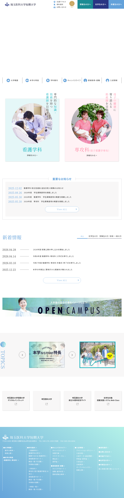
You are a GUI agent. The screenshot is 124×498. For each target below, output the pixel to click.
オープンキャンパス (83, 467)
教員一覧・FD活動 (35, 461)
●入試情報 (79, 447)
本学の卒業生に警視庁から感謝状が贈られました (52, 269)
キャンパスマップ (58, 450)
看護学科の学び (34, 453)
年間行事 (56, 453)
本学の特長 (32, 80)
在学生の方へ (100, 4)
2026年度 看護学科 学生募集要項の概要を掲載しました (47, 197)
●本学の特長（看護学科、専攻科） (10, 458)
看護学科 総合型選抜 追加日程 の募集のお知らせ (44, 188)
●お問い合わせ (104, 452)
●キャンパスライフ (58, 447)
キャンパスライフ (72, 80)
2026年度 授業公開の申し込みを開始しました (51, 249)
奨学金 (55, 461)
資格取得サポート (35, 459)
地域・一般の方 (116, 236)
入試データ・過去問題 (84, 456)
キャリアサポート (58, 468)
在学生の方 (93, 236)
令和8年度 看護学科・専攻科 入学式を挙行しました (53, 256)
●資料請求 (103, 447)
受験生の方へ (85, 4)
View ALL (62, 209)
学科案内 (52, 80)
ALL (82, 236)
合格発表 (79, 464)
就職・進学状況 (58, 471)
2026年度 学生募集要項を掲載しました (40, 192)
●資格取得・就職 (57, 466)
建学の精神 (9, 450)
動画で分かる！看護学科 (37, 456)
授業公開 (79, 470)
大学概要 (12, 80)
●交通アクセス (104, 456)
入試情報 (111, 80)
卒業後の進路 (34, 464)
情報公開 (8, 453)
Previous (22, 354)
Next (72, 354)
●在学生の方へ (104, 460)
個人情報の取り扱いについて (109, 469)
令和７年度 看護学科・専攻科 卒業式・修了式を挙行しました (57, 263)
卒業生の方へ (116, 4)
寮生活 (55, 459)
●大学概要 (7, 447)
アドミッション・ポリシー (84, 450)
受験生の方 (104, 236)
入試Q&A (79, 461)
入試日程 (79, 453)
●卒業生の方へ (104, 464)
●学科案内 (31, 447)
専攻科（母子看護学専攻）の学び (39, 472)
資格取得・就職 (92, 80)
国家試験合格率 (58, 474)
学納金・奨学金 (81, 459)
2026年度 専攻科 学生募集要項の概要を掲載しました (47, 201)
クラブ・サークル (58, 456)
